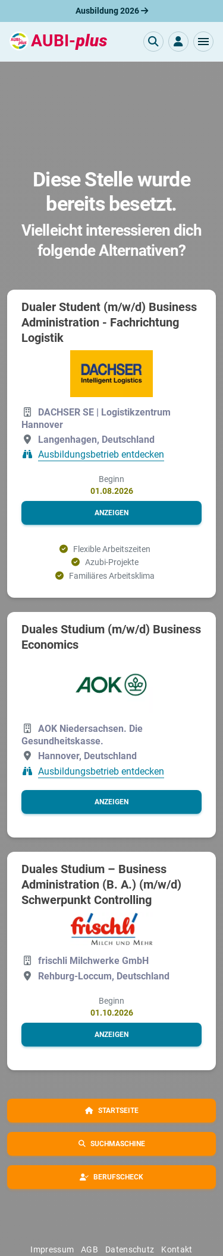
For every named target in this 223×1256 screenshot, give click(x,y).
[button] (203, 41)
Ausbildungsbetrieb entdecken (101, 454)
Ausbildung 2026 (112, 10)
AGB (89, 1249)
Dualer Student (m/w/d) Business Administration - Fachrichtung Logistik (109, 322)
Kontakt (176, 1249)
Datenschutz (129, 1249)
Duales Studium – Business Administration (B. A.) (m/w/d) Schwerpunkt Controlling (101, 884)
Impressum (52, 1249)
